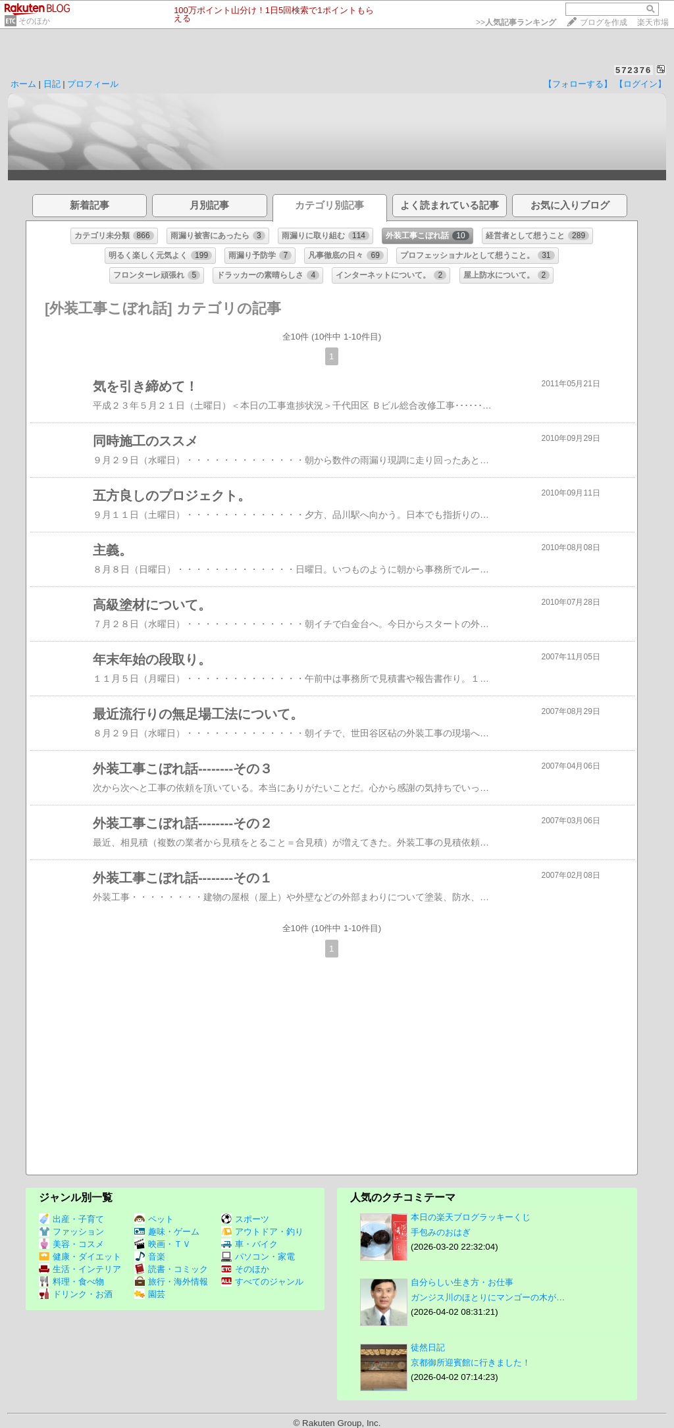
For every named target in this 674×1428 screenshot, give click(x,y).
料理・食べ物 (71, 1282)
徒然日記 (428, 1347)
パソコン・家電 (258, 1257)
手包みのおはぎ (441, 1232)
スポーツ (245, 1219)
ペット (154, 1219)
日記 (52, 84)
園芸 (149, 1294)
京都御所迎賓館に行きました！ (471, 1362)
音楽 (149, 1257)
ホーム (23, 84)
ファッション (71, 1232)
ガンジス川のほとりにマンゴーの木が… (488, 1297)
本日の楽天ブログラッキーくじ (471, 1217)
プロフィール (92, 84)
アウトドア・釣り (262, 1232)
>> (516, 22)
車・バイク (249, 1244)
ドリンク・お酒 (76, 1294)
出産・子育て (71, 1219)
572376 (633, 70)
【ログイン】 (640, 84)
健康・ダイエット (80, 1257)
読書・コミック (171, 1269)
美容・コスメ (71, 1244)
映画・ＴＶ (162, 1244)
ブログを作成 (603, 22)
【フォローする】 (578, 84)
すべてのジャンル (262, 1282)
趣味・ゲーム (166, 1232)
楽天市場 (653, 22)
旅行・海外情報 (171, 1282)
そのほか (34, 21)
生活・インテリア (80, 1269)
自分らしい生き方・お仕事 (462, 1282)
